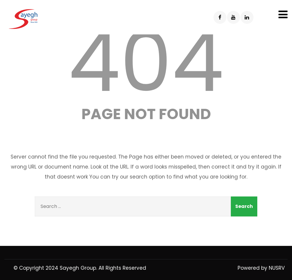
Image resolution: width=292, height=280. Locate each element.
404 (146, 62)
